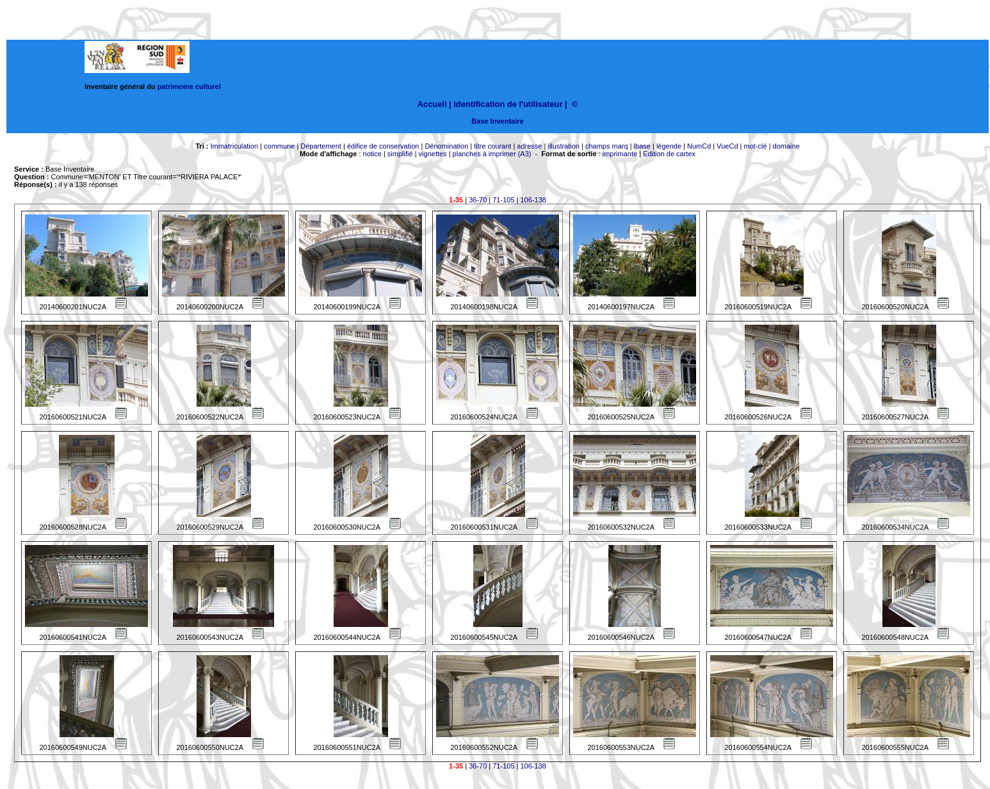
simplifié (400, 154)
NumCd (699, 146)
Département (320, 146)
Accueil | (434, 104)
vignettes (433, 154)
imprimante (620, 154)
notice (372, 154)
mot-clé (755, 146)
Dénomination (446, 146)
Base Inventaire (497, 121)
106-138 (533, 200)
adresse (529, 146)
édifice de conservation (383, 146)
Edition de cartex (669, 154)
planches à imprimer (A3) (492, 154)
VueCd (727, 146)
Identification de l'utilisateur (507, 104)
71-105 (503, 200)
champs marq (606, 146)
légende (668, 146)
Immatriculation (234, 146)
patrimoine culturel (189, 86)
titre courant (492, 146)
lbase (642, 146)
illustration (564, 146)
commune (279, 146)
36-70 (478, 200)
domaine (786, 146)
